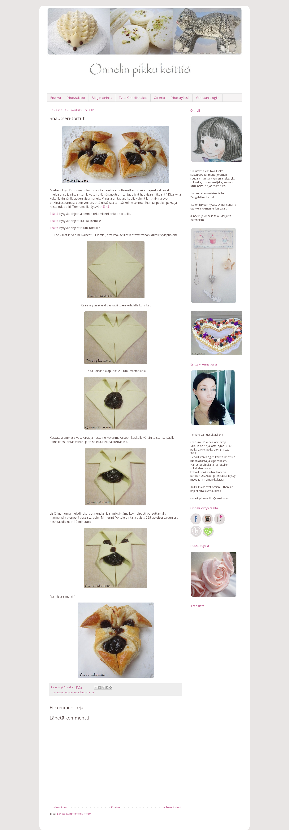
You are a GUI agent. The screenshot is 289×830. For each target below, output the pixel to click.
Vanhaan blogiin (207, 98)
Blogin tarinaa (102, 98)
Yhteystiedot (76, 98)
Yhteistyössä (180, 98)
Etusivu (55, 98)
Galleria (159, 98)
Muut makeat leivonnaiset (79, 692)
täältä (105, 207)
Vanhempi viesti (171, 807)
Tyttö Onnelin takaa (133, 98)
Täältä (54, 214)
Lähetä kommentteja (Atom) (75, 813)
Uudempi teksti (60, 807)
